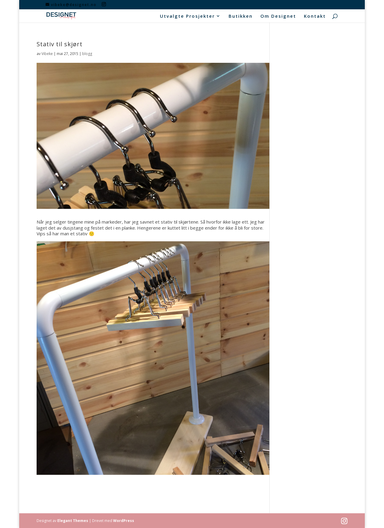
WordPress (123, 520)
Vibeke (47, 53)
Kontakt (315, 16)
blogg (87, 53)
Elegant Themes (72, 520)
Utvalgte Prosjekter (187, 16)
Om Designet (278, 16)
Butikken (241, 16)
